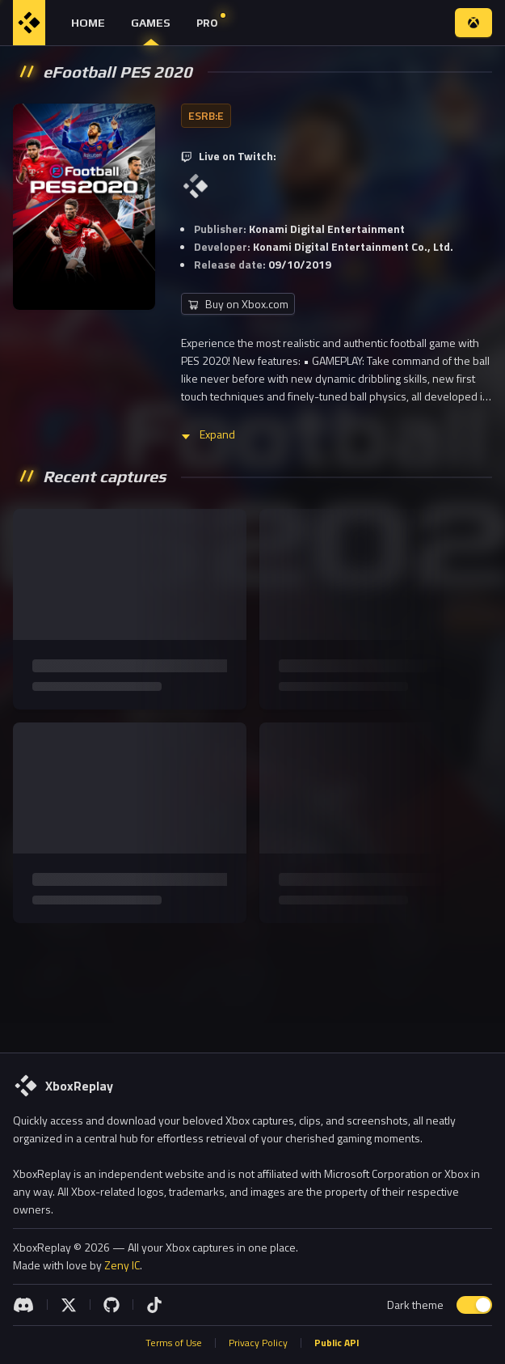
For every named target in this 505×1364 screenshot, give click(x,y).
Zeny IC (122, 1264)
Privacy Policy (258, 1343)
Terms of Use (173, 1343)
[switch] (474, 1305)
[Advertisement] (252, 984)
